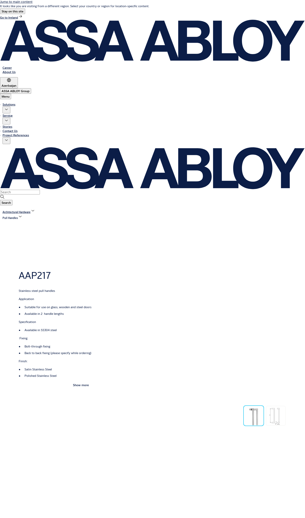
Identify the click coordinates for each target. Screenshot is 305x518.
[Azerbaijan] (9, 82)
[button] (12, 11)
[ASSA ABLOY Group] (15, 91)
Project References (16, 135)
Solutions (9, 104)
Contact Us (10, 131)
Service (8, 115)
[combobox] (20, 192)
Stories (7, 126)
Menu (6, 96)
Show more (81, 385)
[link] (11, 17)
